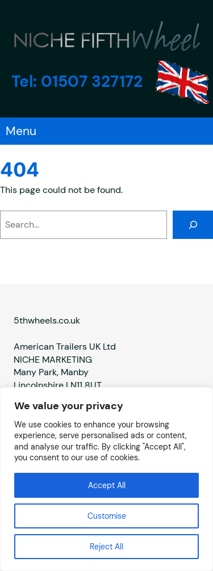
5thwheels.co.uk (47, 320)
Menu (21, 131)
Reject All (106, 546)
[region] (106, 479)
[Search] (193, 225)
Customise (106, 516)
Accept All (107, 485)
